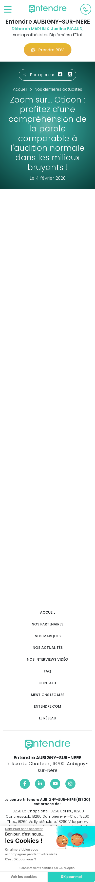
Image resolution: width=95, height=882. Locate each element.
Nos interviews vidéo (47, 659)
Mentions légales (47, 695)
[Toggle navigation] (8, 9)
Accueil (47, 612)
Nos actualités (48, 648)
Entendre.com (47, 706)
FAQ (47, 671)
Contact (48, 683)
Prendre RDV (47, 50)
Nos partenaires (47, 624)
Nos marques (48, 636)
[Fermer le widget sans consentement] (23, 828)
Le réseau (47, 718)
